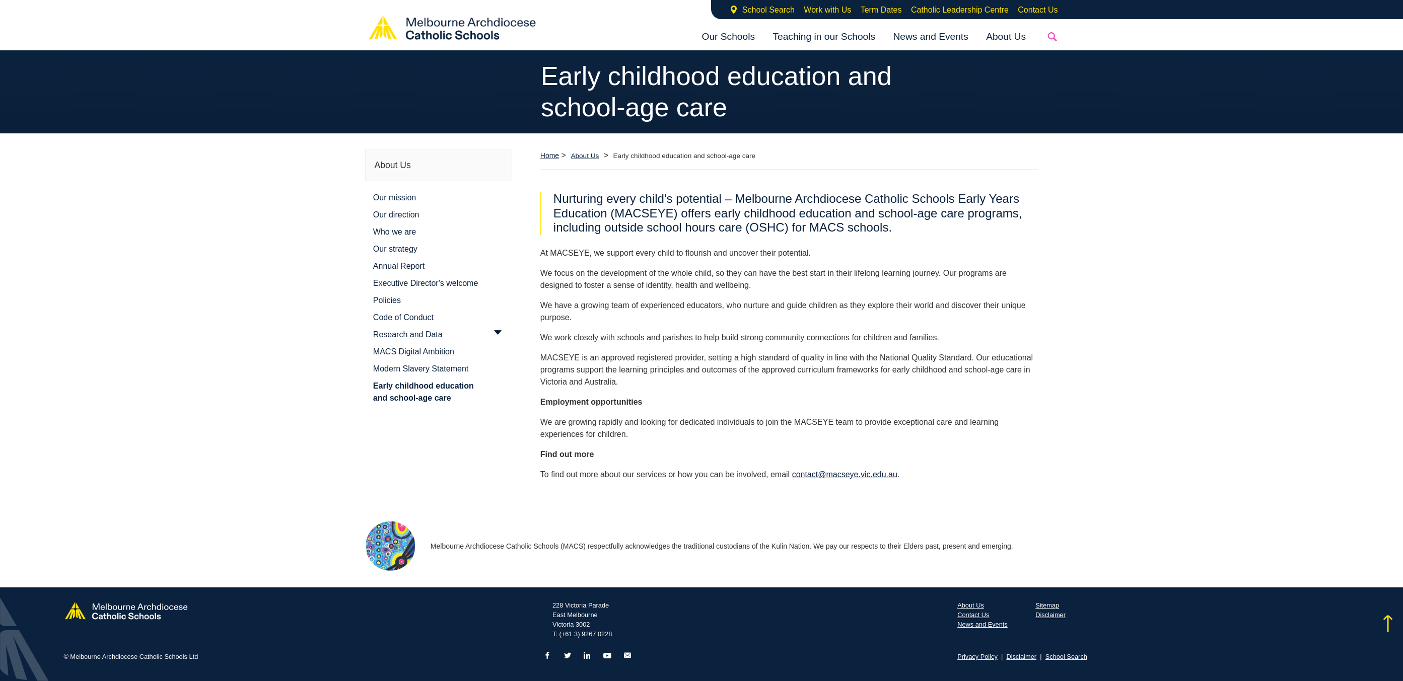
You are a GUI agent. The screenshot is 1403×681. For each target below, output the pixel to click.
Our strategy (395, 249)
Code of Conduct (403, 317)
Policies (387, 300)
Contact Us (1038, 10)
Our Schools (728, 36)
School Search (768, 10)
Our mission (394, 197)
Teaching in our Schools (824, 36)
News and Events (930, 36)
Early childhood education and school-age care (423, 392)
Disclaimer (1050, 615)
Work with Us (827, 10)
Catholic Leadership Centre (960, 10)
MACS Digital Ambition (413, 351)
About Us (1006, 36)
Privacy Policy (977, 656)
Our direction (396, 214)
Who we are (394, 232)
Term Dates (881, 10)
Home (549, 156)
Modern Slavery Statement (420, 368)
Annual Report (399, 266)
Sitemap (1047, 605)
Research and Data (408, 334)
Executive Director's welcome (425, 283)
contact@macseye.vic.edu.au (844, 474)
